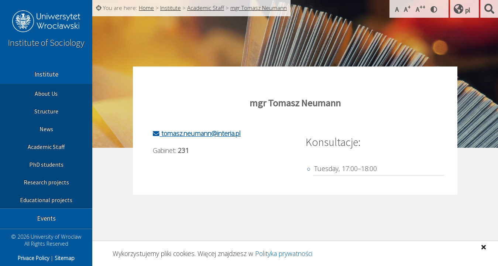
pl (467, 10)
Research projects (46, 182)
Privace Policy (33, 258)
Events (46, 218)
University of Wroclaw (46, 22)
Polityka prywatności (283, 253)
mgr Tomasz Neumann (258, 7)
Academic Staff (46, 146)
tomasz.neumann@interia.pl (197, 133)
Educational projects (46, 200)
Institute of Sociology (46, 42)
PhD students (46, 164)
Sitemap (65, 258)
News (46, 129)
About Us (46, 93)
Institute (46, 74)
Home (146, 7)
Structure (46, 111)
